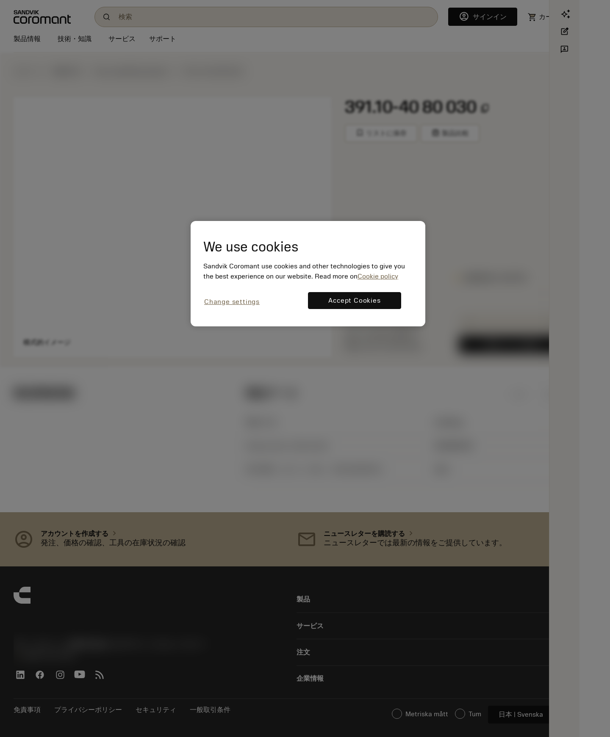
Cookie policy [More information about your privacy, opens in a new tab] (378, 276)
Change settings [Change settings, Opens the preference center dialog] (232, 302)
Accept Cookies (354, 300)
